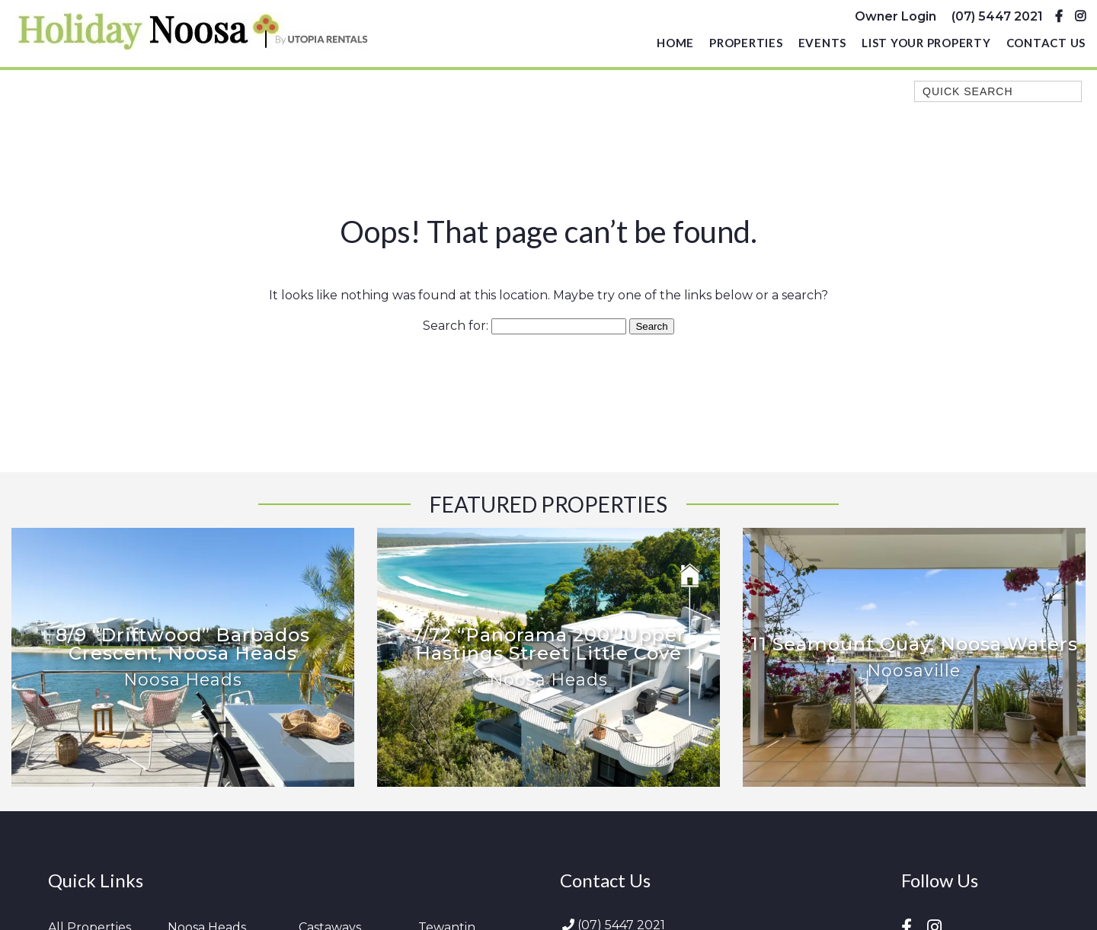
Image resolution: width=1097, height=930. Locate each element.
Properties (746, 43)
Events (822, 43)
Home (675, 43)
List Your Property (926, 43)
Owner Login (895, 16)
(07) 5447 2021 (997, 16)
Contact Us (1046, 43)
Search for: (455, 325)
